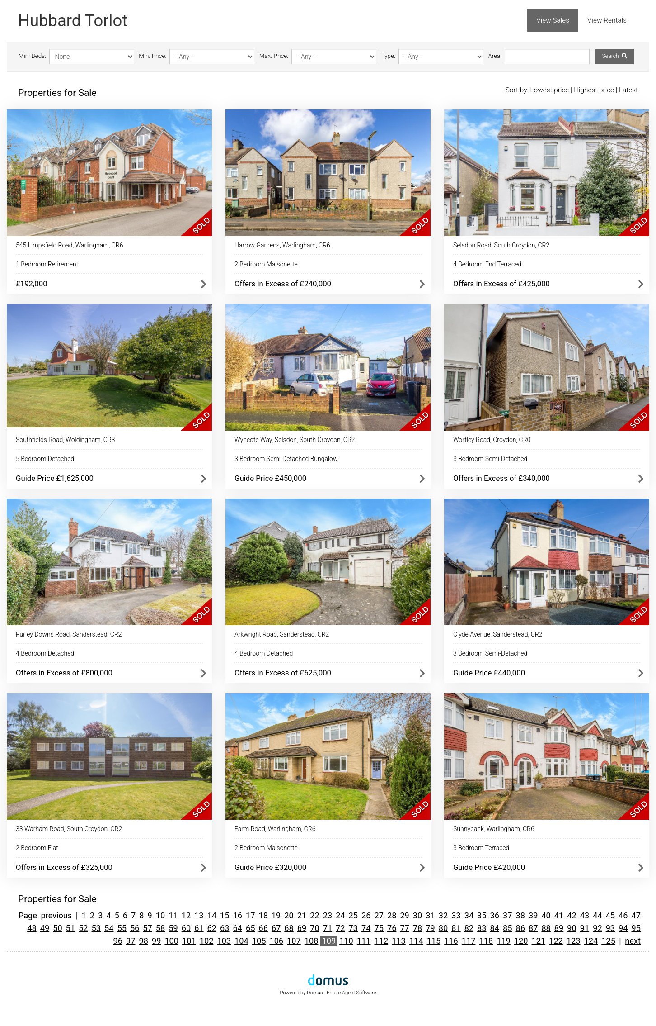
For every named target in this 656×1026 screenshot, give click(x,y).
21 (301, 915)
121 (539, 940)
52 (83, 928)
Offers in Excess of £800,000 (64, 672)
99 (156, 940)
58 (160, 928)
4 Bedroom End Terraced (487, 264)
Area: (494, 55)
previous (56, 915)
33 (455, 915)
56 (134, 928)
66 (262, 928)
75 (378, 928)
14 (211, 915)
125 (608, 940)
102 (207, 940)
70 (314, 928)
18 (262, 915)
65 (250, 928)
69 (301, 928)
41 (558, 915)
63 (224, 928)
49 (44, 928)
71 (327, 928)
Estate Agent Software (351, 993)
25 (353, 915)
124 (591, 940)
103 (224, 940)
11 (173, 915)
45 (610, 915)
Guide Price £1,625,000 (55, 478)
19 (276, 915)
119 (504, 940)
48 (31, 928)
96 (117, 940)
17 (250, 915)
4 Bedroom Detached (45, 653)
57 (147, 928)
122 (556, 940)
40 (545, 915)
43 (584, 915)
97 (130, 940)
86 (520, 928)
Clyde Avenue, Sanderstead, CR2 (497, 634)
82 (468, 928)
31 (430, 915)
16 (237, 915)
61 (198, 928)
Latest (628, 90)
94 (623, 928)
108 (312, 940)
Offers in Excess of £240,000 (282, 283)
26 (365, 915)
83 (481, 928)
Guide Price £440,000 (489, 672)
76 (391, 928)
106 (276, 940)
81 (455, 928)
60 (186, 928)
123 (574, 940)
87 (533, 928)
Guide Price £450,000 (270, 478)
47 (636, 915)
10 (160, 915)
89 (558, 928)
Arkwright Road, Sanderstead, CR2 (281, 634)
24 (340, 915)
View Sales (552, 20)
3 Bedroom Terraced (481, 847)
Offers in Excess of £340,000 (501, 478)
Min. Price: (152, 55)
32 (443, 915)
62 (211, 928)
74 (365, 928)
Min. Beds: (32, 55)
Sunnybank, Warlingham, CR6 (493, 828)
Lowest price (549, 90)
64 (237, 928)
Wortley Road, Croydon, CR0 (491, 439)
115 (433, 940)
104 (241, 940)
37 (507, 915)
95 (636, 928)
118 (486, 940)
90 (571, 928)
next (633, 940)
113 (399, 940)
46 (623, 915)
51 (70, 928)
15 (224, 915)
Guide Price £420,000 (489, 867)
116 (451, 940)
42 (571, 915)
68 (288, 928)
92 (597, 928)
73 (353, 928)
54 (108, 928)
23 (327, 915)
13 (198, 915)
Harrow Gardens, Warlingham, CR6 (282, 245)
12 (186, 915)
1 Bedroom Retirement (47, 264)
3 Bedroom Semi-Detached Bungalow (285, 458)
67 (276, 928)
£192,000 (31, 283)
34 (468, 915)
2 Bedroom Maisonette (266, 264)
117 (469, 940)
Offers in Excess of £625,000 (282, 672)
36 (494, 915)
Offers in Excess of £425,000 (501, 283)
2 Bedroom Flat (37, 847)
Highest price (594, 90)
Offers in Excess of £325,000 (64, 867)
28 (391, 915)
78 (417, 928)
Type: (388, 55)
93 (610, 928)
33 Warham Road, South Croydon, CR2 (69, 828)
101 (189, 940)
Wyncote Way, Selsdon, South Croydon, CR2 (294, 439)
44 (597, 915)
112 (381, 940)
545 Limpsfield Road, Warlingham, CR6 (69, 245)
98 (143, 940)
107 (294, 940)
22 (314, 915)
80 (443, 928)
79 (430, 928)
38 (520, 915)
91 (584, 928)
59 (173, 928)
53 (96, 928)
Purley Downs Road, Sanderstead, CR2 (69, 634)
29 (404, 915)
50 (57, 928)
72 (340, 928)
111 (364, 940)
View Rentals (607, 20)
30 (417, 915)
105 (259, 940)
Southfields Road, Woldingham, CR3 (65, 439)
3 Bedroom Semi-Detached (490, 458)
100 (171, 940)
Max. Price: (273, 55)
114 (416, 940)
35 (481, 915)
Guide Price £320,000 (270, 867)
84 (494, 928)
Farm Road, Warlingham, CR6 (275, 828)
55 (121, 928)
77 (404, 928)
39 (533, 915)
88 (545, 928)
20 (288, 915)
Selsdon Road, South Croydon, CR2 (501, 245)
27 (378, 915)
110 (346, 940)
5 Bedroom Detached (45, 458)
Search (614, 56)
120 (521, 940)
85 (507, 928)
